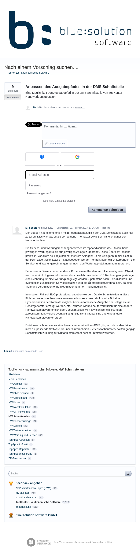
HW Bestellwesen (18, 388)
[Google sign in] (77, 156)
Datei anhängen (56, 143)
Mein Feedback (17, 379)
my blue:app (23, 492)
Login (7, 351)
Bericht (106, 227)
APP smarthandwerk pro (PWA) (34, 488)
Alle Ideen (14, 374)
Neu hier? (59, 200)
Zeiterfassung (24, 506)
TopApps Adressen (19, 439)
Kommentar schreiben (107, 209)
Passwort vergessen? (39, 193)
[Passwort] (59, 185)
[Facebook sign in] (42, 156)
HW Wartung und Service (22, 435)
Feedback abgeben (29, 483)
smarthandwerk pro (27, 497)
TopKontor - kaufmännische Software (32, 369)
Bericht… (80, 107)
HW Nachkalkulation (19, 407)
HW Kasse (14, 402)
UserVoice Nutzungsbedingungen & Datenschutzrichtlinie (83, 542)
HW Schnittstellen (71, 369)
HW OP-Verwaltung (19, 411)
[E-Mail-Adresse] (59, 174)
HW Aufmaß (15, 383)
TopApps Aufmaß (18, 444)
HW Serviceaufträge (19, 421)
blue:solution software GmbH (36, 515)
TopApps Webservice (20, 453)
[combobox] (68, 473)
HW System (15, 425)
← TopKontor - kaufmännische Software (26, 72)
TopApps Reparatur (19, 449)
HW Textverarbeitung (20, 430)
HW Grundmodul (17, 397)
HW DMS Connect (18, 393)
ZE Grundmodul (17, 458)
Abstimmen (12, 97)
